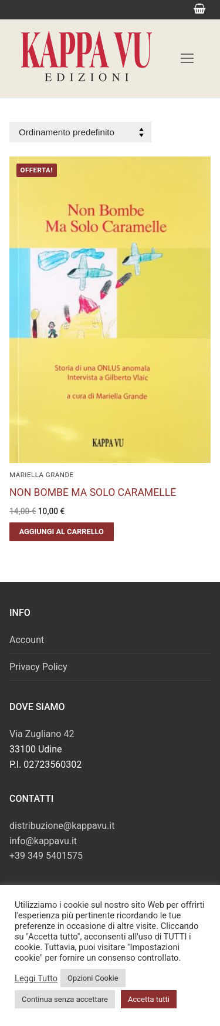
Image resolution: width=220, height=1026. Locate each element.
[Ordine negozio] (80, 132)
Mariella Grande (41, 475)
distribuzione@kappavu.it (61, 825)
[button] (61, 531)
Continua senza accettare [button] (65, 999)
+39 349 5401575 (46, 855)
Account (26, 639)
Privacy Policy (38, 666)
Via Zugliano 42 (41, 733)
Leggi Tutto (36, 978)
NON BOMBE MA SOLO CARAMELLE (92, 492)
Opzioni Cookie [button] (93, 978)
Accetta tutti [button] (149, 999)
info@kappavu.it (43, 841)
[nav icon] (187, 58)
